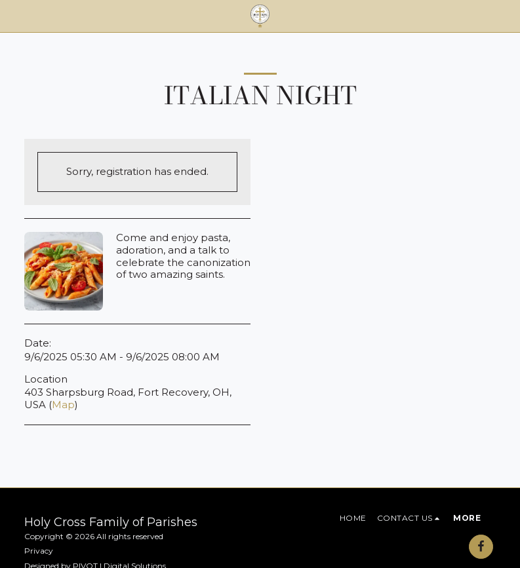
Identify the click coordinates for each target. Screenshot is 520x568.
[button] (14, 15)
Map (63, 404)
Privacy (38, 551)
